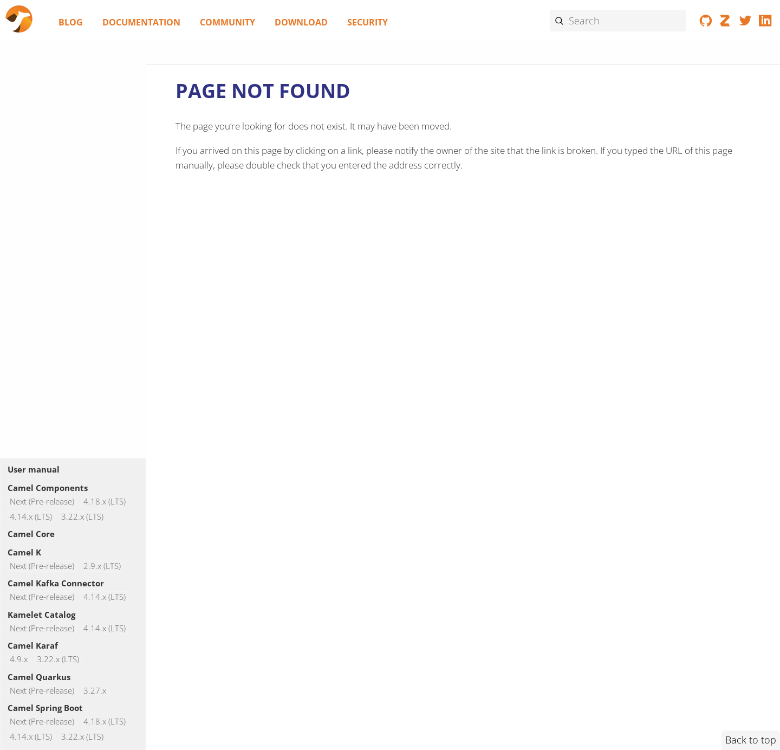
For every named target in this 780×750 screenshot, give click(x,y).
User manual (34, 469)
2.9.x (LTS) (102, 566)
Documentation (141, 22)
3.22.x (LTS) (82, 516)
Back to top (750, 739)
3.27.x (94, 690)
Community (227, 22)
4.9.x (19, 659)
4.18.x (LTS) (104, 501)
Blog (70, 22)
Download (301, 22)
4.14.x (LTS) (31, 516)
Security (367, 22)
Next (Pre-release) (42, 501)
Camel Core (31, 534)
